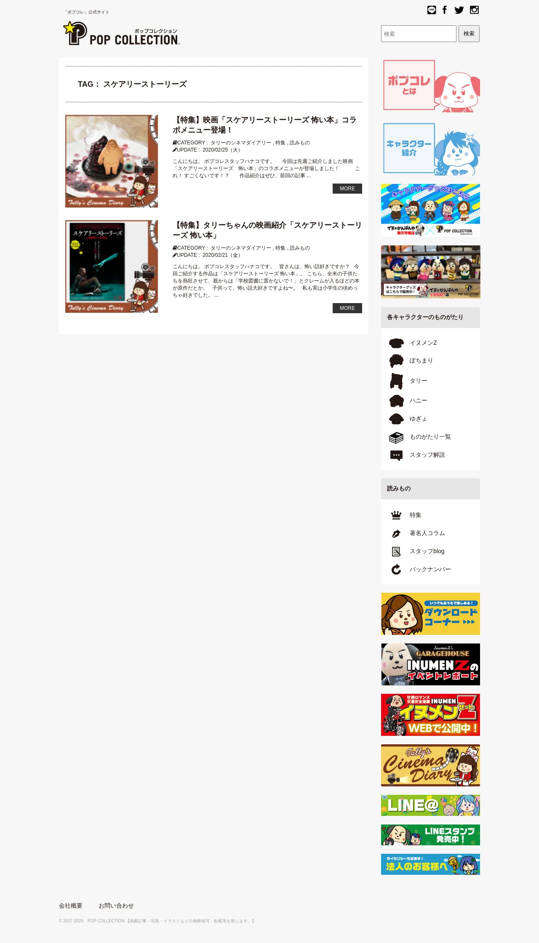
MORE (347, 189)
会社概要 (71, 905)
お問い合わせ (116, 905)
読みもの (300, 143)
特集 (280, 143)
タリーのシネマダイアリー (241, 143)
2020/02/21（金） (223, 255)
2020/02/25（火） (223, 150)
